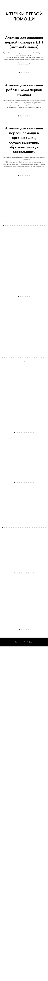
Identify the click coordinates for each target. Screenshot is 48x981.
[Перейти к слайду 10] (24, 347)
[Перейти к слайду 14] (33, 347)
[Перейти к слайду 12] (28, 347)
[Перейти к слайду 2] (21, 103)
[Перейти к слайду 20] (45, 540)
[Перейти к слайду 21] (24, 543)
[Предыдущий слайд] (2, 84)
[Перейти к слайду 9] (21, 347)
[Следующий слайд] (45, 84)
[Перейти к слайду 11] (26, 347)
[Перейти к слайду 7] (17, 347)
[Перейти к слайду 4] (26, 103)
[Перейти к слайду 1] (19, 103)
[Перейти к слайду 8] (19, 347)
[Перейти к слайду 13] (30, 347)
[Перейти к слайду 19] (44, 347)
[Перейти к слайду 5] (28, 103)
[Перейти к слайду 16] (37, 347)
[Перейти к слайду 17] (40, 347)
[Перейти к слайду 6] (29, 176)
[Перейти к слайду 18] (42, 347)
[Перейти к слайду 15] (35, 347)
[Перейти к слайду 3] (24, 103)
